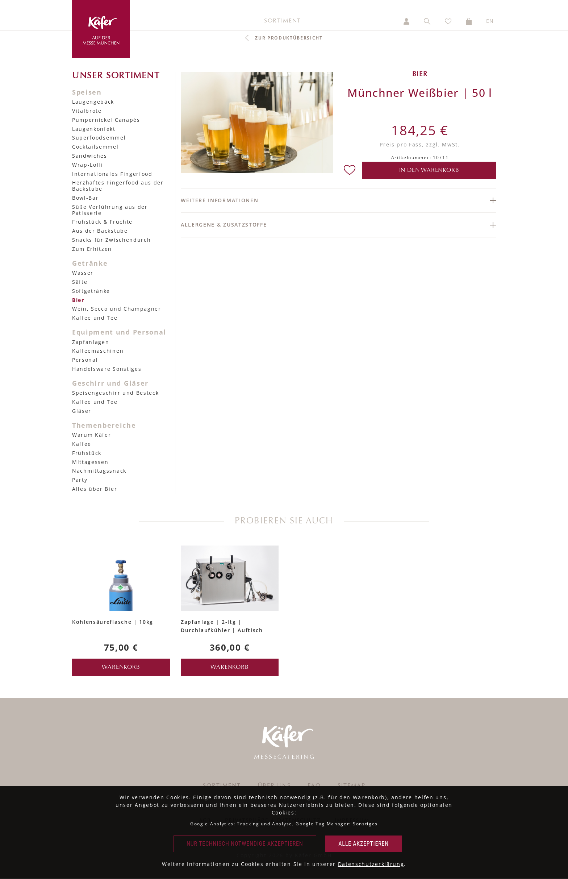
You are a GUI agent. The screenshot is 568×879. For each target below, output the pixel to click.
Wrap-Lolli (87, 164)
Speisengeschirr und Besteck (115, 392)
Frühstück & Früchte (102, 221)
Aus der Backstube (100, 230)
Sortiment (282, 21)
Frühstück (86, 452)
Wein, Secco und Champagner (116, 308)
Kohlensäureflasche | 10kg (112, 621)
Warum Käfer (91, 434)
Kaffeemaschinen (98, 350)
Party (79, 479)
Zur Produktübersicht (289, 38)
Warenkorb (121, 667)
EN (490, 20)
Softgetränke (91, 290)
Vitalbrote (87, 110)
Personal (85, 359)
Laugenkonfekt (94, 128)
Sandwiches (89, 155)
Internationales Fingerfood (112, 173)
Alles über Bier (94, 488)
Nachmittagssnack (99, 470)
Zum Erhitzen (92, 248)
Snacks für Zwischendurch (111, 239)
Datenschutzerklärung (371, 864)
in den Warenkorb (429, 170)
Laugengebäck (93, 101)
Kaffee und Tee (95, 317)
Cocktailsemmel (95, 146)
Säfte (79, 281)
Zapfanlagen (90, 342)
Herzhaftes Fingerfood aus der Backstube (118, 185)
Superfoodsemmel (99, 137)
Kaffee (81, 443)
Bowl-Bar (85, 197)
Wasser (82, 272)
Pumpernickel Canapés (106, 119)
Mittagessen (90, 462)
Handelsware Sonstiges (106, 368)
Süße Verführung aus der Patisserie (110, 209)
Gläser (81, 410)
